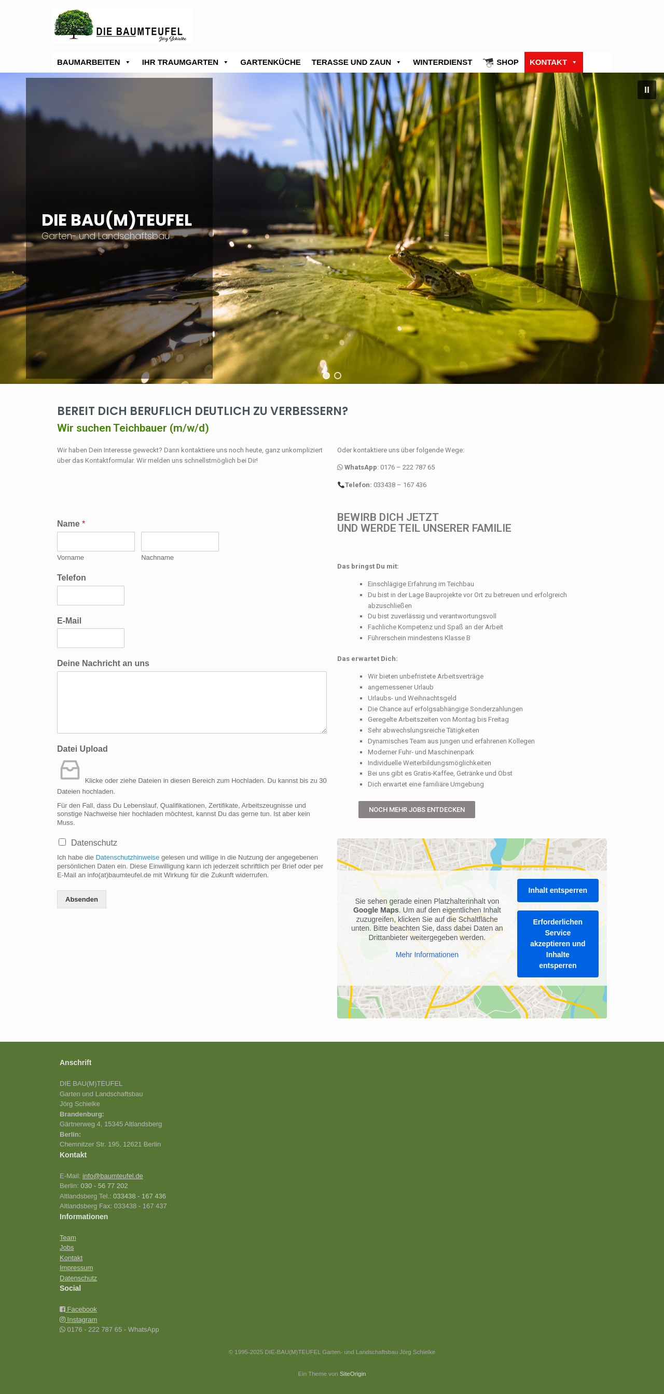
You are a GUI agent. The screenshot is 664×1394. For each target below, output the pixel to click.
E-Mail (69, 620)
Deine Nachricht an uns (103, 663)
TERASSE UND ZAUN (357, 62)
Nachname (157, 557)
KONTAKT (554, 62)
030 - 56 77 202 (104, 1186)
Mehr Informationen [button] (427, 955)
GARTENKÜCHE (270, 62)
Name (71, 523)
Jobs (67, 1247)
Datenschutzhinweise (127, 857)
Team (68, 1237)
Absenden (81, 899)
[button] (647, 89)
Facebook (81, 1309)
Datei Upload (82, 748)
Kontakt (71, 1258)
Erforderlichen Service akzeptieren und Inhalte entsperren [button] (558, 944)
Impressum (76, 1268)
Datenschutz (94, 842)
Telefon (71, 577)
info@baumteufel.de (112, 1176)
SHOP (507, 62)
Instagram (78, 1319)
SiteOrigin (353, 1374)
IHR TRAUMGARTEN (186, 62)
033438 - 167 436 (139, 1196)
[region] (332, 228)
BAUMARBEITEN (94, 62)
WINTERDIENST (442, 62)
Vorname (70, 557)
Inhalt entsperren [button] (558, 891)
